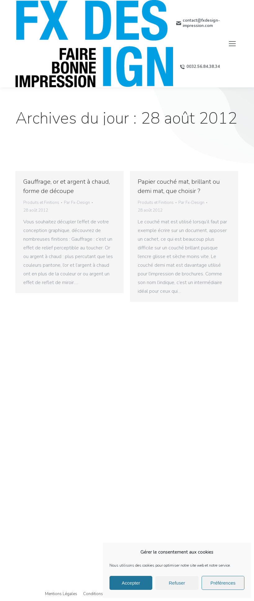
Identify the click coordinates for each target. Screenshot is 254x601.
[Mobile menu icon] (232, 43)
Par (77, 202)
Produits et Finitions (41, 202)
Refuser (177, 583)
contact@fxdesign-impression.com (198, 23)
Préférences (222, 583)
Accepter (131, 583)
